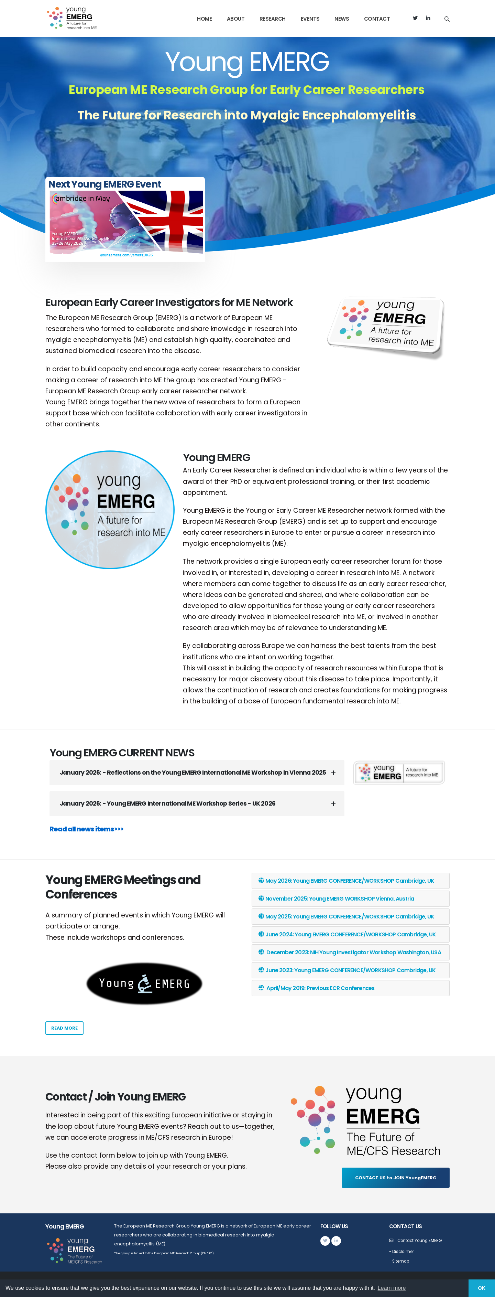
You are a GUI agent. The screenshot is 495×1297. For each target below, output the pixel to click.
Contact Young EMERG (421, 1240)
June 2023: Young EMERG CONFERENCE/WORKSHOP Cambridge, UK (347, 970)
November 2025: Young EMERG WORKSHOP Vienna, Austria (336, 899)
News (341, 18)
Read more (64, 1028)
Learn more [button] (392, 1288)
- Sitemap (400, 1261)
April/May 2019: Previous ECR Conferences (316, 988)
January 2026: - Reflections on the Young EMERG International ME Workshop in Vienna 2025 (193, 772)
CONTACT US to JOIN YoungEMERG (396, 1178)
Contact (377, 18)
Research (273, 18)
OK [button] (482, 1288)
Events (310, 18)
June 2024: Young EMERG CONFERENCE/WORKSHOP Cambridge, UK (347, 934)
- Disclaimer (402, 1251)
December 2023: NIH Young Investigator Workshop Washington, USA (349, 952)
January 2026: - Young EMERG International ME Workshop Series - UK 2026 (167, 803)
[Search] (447, 18)
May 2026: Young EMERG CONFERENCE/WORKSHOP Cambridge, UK (346, 881)
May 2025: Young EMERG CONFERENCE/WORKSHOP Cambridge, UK (346, 917)
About (236, 18)
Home (204, 18)
